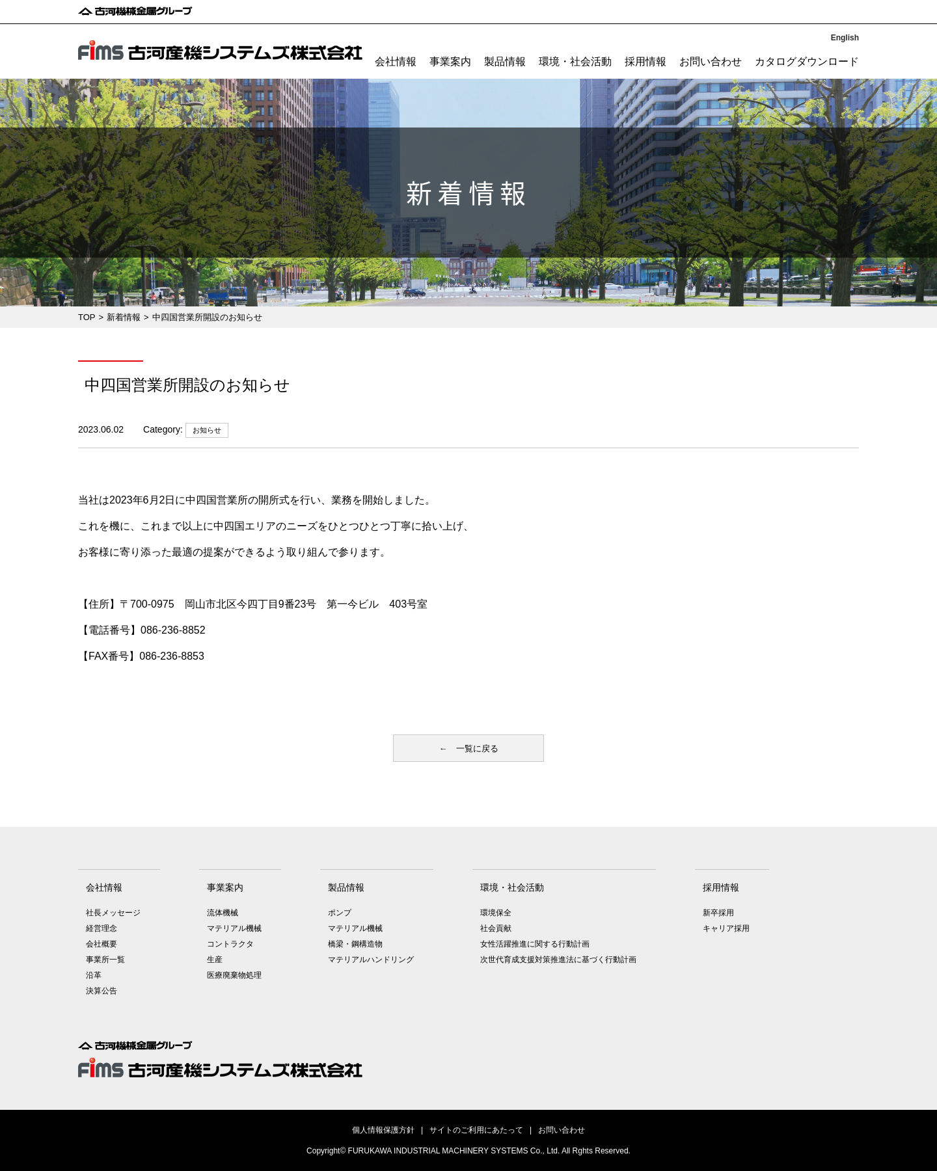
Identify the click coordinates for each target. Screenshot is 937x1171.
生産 (215, 959)
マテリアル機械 (234, 928)
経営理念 (101, 928)
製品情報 (505, 61)
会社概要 (101, 944)
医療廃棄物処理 (234, 975)
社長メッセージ (113, 912)
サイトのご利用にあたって (476, 1130)
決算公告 (101, 990)
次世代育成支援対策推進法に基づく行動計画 (558, 959)
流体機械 (222, 912)
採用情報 (645, 61)
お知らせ (207, 430)
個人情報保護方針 (383, 1130)
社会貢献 (495, 928)
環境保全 (495, 912)
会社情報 (395, 61)
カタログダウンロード (807, 61)
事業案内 (450, 61)
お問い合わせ (710, 61)
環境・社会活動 (575, 61)
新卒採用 (718, 912)
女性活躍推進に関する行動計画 (535, 944)
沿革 (94, 975)
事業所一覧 (105, 959)
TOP (87, 317)
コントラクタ (230, 944)
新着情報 (124, 317)
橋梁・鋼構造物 (355, 944)
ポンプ (339, 912)
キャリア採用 (726, 928)
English (845, 37)
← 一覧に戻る (468, 748)
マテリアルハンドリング (371, 959)
